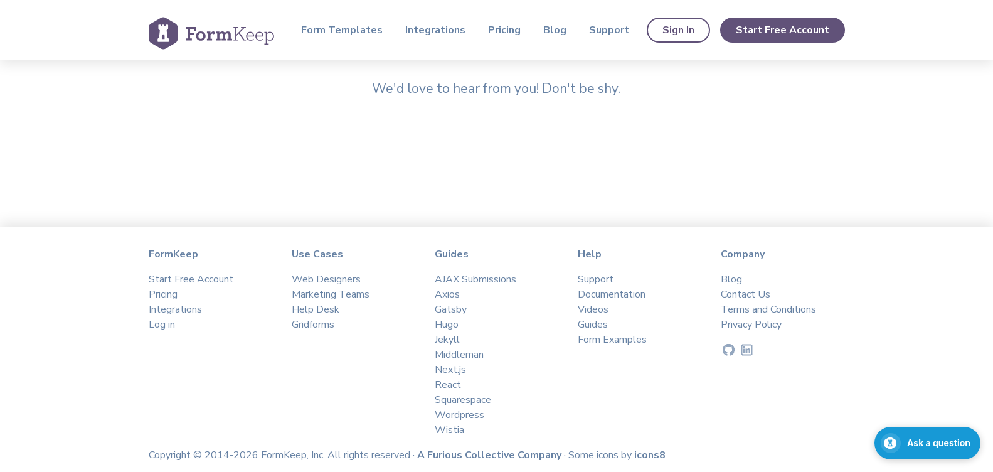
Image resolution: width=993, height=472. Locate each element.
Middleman (459, 355)
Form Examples (612, 339)
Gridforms (313, 324)
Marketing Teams (330, 294)
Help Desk (315, 309)
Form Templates (342, 30)
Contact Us (745, 294)
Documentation (611, 294)
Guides (593, 324)
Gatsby (451, 309)
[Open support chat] (927, 443)
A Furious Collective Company (490, 455)
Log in (162, 324)
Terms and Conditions (768, 309)
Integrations (435, 30)
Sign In (678, 30)
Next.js (450, 370)
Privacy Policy (751, 324)
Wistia (449, 430)
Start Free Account (782, 30)
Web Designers (326, 279)
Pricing (504, 30)
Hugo (447, 324)
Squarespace (463, 400)
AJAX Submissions (475, 279)
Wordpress (459, 415)
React (448, 385)
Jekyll (447, 339)
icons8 (650, 455)
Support (609, 30)
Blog (554, 30)
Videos (593, 309)
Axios (447, 294)
